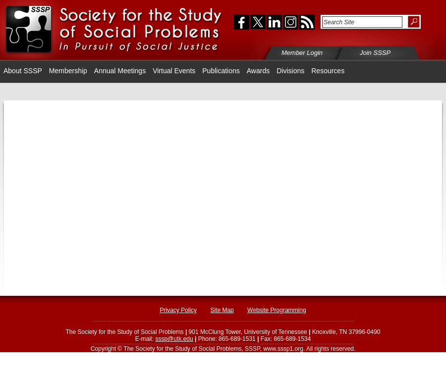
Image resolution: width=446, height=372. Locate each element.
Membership (68, 71)
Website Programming (276, 310)
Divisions (290, 71)
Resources (327, 71)
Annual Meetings (120, 71)
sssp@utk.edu (174, 338)
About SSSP (22, 71)
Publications (221, 71)
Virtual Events (174, 71)
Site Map (221, 310)
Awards (258, 71)
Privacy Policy (178, 310)
